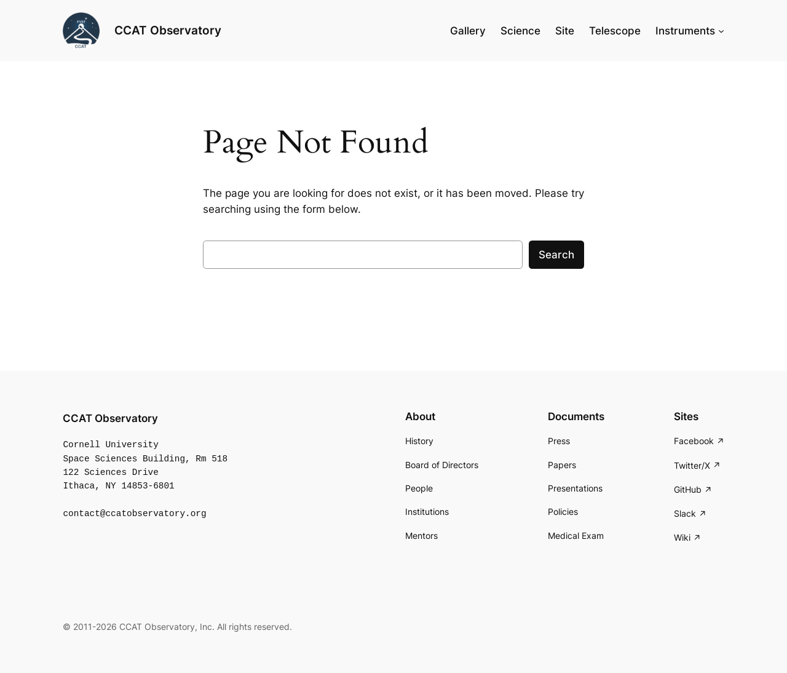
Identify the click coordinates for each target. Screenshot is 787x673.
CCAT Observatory (167, 30)
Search (556, 255)
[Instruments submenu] (721, 31)
